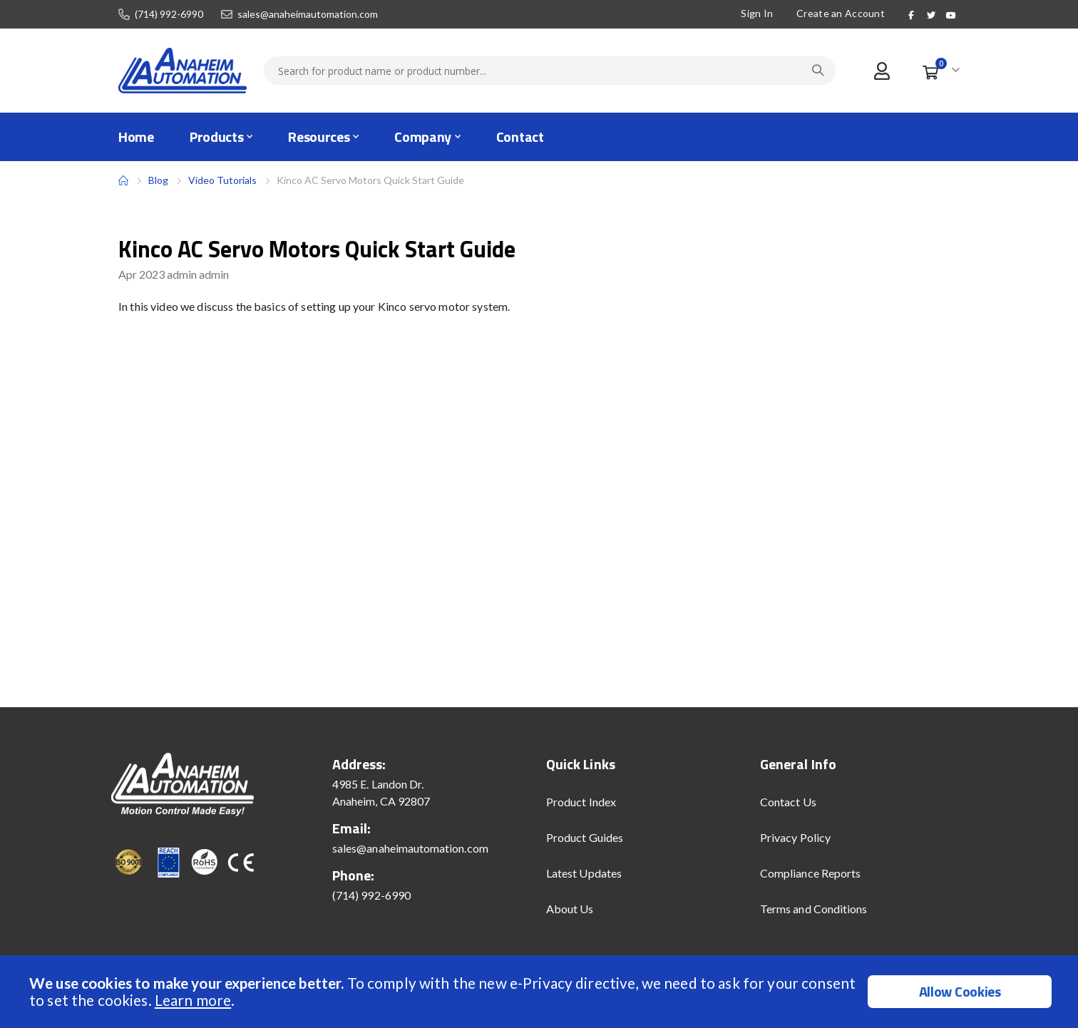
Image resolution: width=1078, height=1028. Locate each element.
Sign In (755, 13)
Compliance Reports (810, 873)
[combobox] (550, 70)
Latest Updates (584, 873)
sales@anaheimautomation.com (307, 14)
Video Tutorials (222, 180)
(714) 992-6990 (169, 14)
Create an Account (839, 13)
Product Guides (584, 837)
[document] (541, 991)
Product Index (581, 801)
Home (123, 180)
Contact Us (788, 801)
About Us (570, 908)
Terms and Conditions (813, 908)
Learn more (193, 1000)
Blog (158, 180)
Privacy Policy (795, 837)
